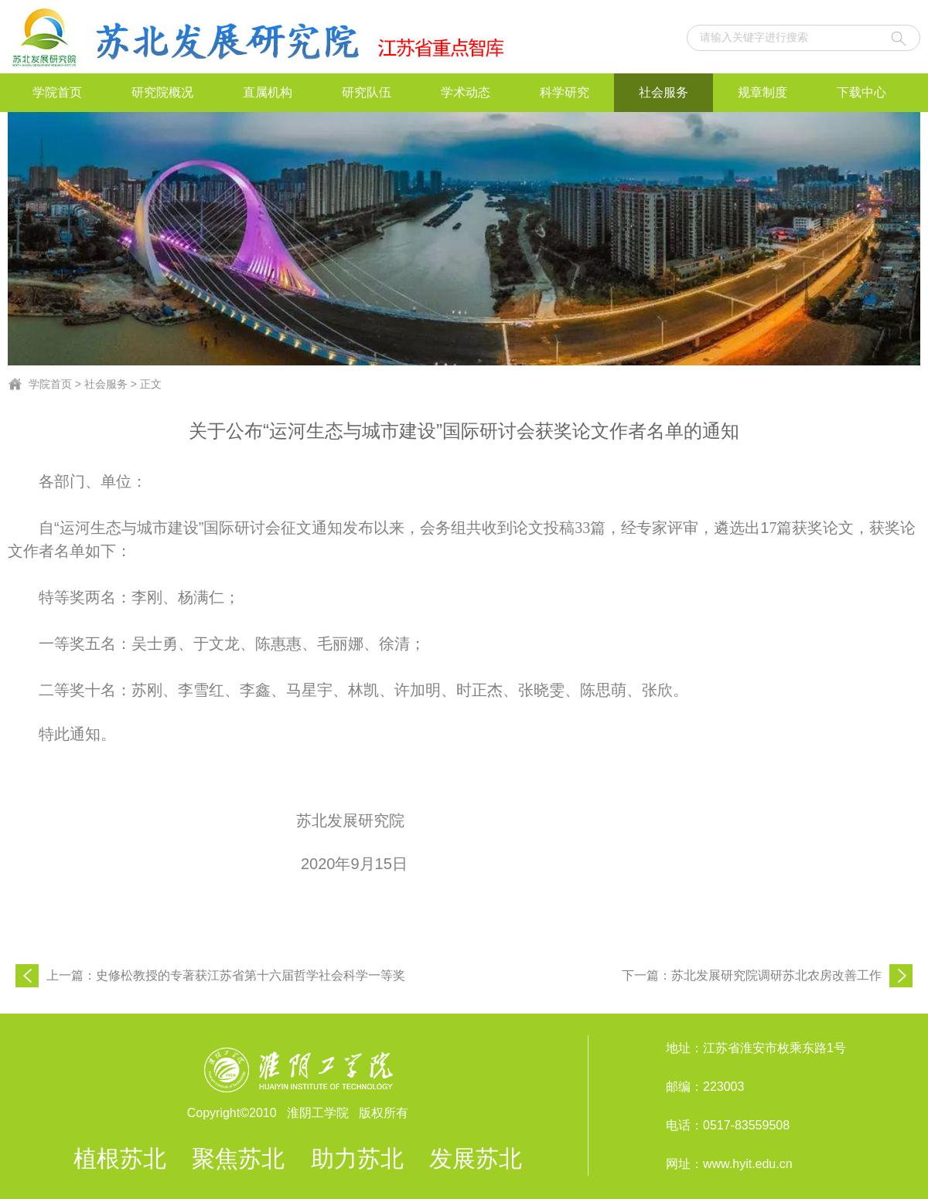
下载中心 (861, 92)
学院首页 (57, 92)
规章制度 (762, 92)
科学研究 (564, 92)
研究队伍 (366, 92)
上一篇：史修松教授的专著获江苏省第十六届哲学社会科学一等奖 (225, 975)
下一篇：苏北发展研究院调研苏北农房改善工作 (752, 975)
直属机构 (267, 92)
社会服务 (663, 92)
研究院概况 (162, 92)
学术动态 (465, 92)
